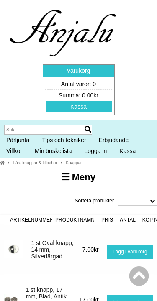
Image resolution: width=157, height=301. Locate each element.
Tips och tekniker (64, 140)
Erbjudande (114, 140)
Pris (107, 220)
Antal (128, 220)
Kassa (78, 106)
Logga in (96, 151)
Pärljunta (17, 140)
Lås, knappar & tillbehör (35, 163)
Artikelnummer (32, 220)
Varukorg (78, 70)
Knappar (74, 163)
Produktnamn (75, 220)
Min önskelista (53, 151)
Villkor (14, 151)
